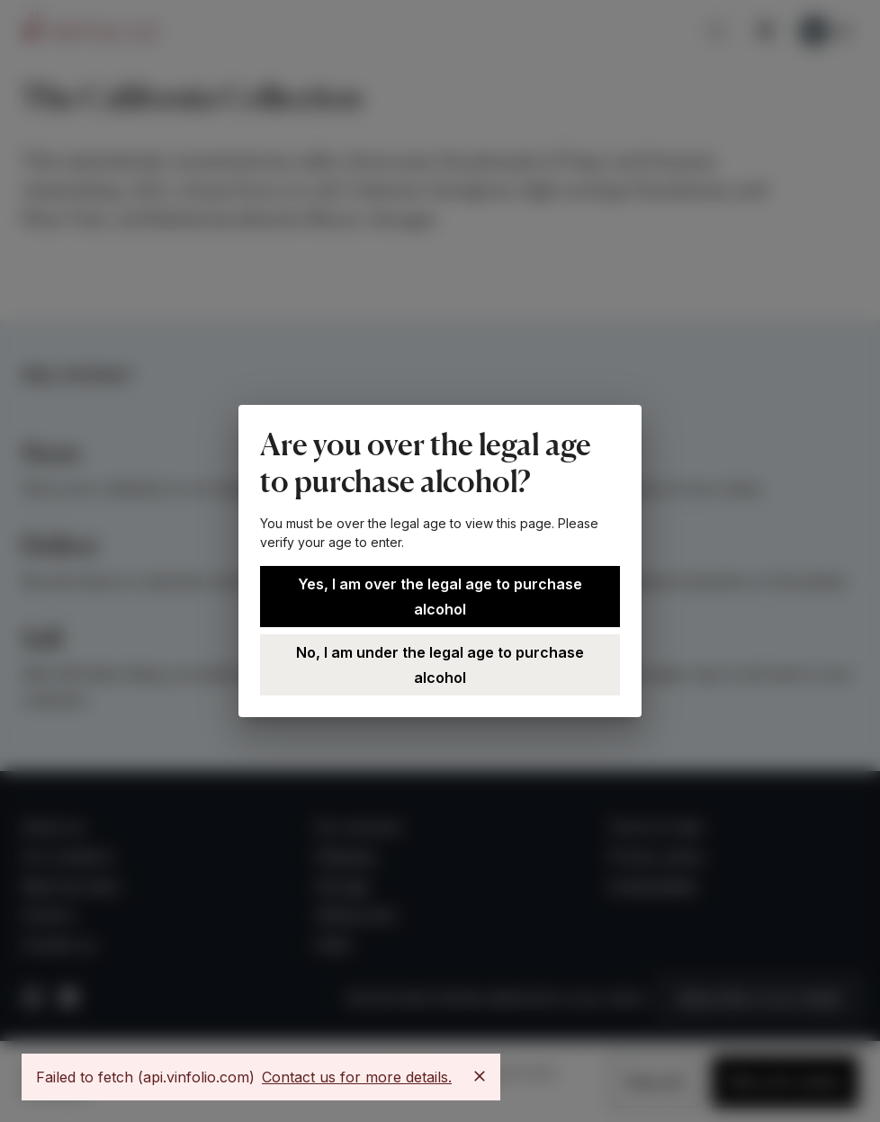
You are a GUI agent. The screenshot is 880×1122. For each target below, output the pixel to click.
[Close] (479, 1076)
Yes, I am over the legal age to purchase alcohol (440, 596)
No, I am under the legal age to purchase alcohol (440, 665)
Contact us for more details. (357, 1077)
